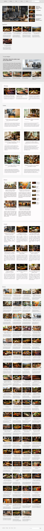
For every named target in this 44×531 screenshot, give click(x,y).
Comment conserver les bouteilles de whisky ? (17, 468)
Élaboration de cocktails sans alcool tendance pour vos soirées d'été (24, 190)
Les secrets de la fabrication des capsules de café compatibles (7, 45)
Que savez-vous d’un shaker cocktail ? (17, 480)
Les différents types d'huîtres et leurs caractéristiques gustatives (27, 357)
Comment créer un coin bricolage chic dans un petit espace (9, 10)
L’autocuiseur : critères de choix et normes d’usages (22, 253)
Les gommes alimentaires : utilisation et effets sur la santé (7, 78)
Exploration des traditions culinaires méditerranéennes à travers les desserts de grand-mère (32, 143)
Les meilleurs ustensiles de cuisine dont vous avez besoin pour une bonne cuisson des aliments (17, 506)
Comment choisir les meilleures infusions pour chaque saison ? (10, 190)
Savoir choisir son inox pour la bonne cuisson (17, 517)
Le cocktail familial (38, 10)
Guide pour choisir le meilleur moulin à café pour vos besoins (7, 332)
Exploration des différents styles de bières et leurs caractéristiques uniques (10, 209)
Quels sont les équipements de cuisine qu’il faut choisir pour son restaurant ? (37, 480)
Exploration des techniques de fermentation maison (32, 120)
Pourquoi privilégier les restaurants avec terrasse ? (9, 272)
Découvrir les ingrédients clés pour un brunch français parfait (17, 33)
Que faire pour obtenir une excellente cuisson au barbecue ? (17, 492)
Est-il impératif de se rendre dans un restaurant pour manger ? (39, 19)
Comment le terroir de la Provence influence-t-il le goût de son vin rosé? (22, 234)
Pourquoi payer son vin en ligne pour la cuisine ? (39, 15)
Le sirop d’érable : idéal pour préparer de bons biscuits (7, 468)
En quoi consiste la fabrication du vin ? (27, 443)
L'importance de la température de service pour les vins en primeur (38, 183)
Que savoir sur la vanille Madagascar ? (26, 419)
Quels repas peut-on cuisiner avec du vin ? (22, 272)
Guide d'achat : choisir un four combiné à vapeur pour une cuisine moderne (11, 60)
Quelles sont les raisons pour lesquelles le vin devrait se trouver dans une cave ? (17, 443)
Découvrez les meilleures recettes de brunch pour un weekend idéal (17, 320)
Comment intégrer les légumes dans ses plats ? (17, 431)
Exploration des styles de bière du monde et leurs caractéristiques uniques (24, 209)
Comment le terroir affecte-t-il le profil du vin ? (36, 33)
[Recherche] (35, 1)
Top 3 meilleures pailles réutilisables (36, 468)
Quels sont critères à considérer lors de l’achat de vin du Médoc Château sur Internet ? (9, 253)
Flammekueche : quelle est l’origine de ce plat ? (17, 455)
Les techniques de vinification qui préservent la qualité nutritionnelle (9, 96)
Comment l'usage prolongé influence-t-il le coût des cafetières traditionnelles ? (36, 78)
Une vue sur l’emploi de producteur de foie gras (7, 443)
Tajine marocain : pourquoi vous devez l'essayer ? (27, 406)
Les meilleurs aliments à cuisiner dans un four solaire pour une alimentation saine (27, 345)
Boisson (22, 1)
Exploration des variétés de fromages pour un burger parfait (7, 357)
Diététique (11, 1)
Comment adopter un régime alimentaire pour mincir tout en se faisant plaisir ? (36, 443)
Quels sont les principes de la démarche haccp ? (36, 455)
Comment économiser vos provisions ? (36, 406)
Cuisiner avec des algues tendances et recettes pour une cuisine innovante (12, 166)
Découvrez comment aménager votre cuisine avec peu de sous (16, 78)
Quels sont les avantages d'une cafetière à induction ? (34, 253)
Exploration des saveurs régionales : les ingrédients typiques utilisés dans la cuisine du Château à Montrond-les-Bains (34, 97)
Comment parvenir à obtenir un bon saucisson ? (27, 431)
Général (27, 1)
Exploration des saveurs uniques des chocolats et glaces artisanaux (26, 332)
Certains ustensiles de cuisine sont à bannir (36, 492)
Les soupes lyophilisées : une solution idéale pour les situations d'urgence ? (34, 234)
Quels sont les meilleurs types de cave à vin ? (36, 431)
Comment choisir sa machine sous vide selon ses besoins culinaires (27, 320)
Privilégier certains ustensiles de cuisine (7, 505)
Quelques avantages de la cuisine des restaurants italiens (26, 78)
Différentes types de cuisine (7, 516)
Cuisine (16, 1)
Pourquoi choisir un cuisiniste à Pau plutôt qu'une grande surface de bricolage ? (12, 120)
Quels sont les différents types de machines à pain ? (34, 272)
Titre (27, 504)
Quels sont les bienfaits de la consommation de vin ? (7, 419)
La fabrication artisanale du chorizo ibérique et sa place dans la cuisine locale (27, 33)
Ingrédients (5, 1)
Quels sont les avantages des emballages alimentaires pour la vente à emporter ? (38, 200)
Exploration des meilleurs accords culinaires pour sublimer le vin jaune (39, 7)
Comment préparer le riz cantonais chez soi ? (36, 419)
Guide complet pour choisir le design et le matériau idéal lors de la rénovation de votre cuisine (7, 346)
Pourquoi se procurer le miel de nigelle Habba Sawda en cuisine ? (7, 455)
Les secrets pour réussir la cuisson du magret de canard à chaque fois (17, 332)
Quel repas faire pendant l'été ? (26, 480)
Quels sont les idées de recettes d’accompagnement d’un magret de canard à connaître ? (7, 481)
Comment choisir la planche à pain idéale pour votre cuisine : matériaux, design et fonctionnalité (36, 370)
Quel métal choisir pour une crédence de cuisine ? (7, 431)
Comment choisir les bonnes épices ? (17, 419)
